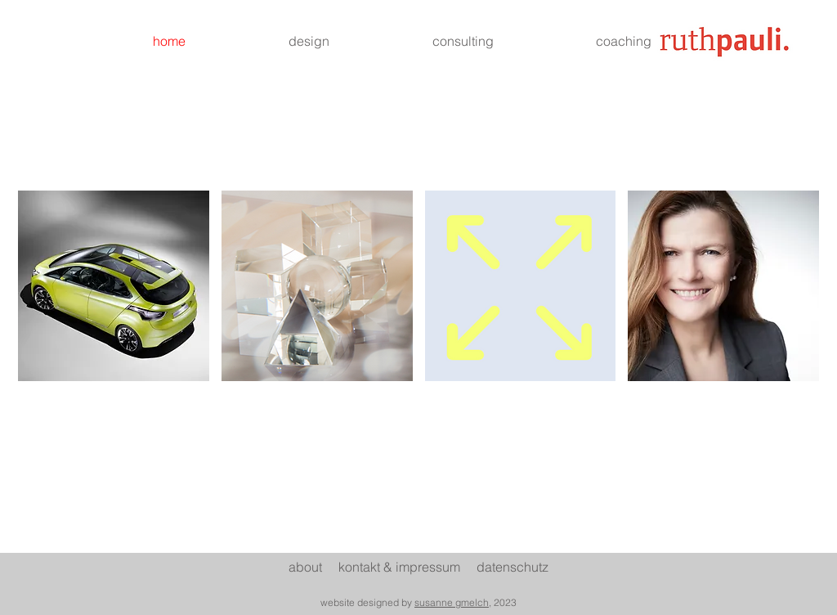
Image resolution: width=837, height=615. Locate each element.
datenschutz (512, 567)
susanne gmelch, (452, 602)
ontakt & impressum (411, 567)
